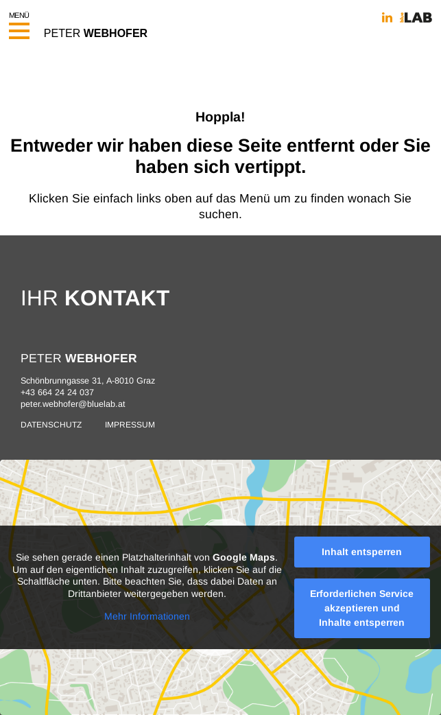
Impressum (130, 425)
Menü (19, 21)
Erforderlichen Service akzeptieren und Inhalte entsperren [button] (362, 608)
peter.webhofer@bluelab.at (73, 404)
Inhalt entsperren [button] (362, 551)
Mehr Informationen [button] (147, 616)
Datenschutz (51, 425)
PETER (95, 33)
